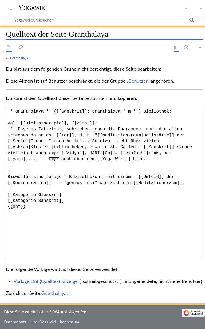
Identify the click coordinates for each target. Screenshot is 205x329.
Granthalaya (19, 58)
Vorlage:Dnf (26, 281)
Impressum (69, 321)
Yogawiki (32, 7)
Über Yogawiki (43, 321)
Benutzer (138, 81)
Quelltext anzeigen (60, 281)
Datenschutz (15, 321)
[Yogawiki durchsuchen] (104, 19)
